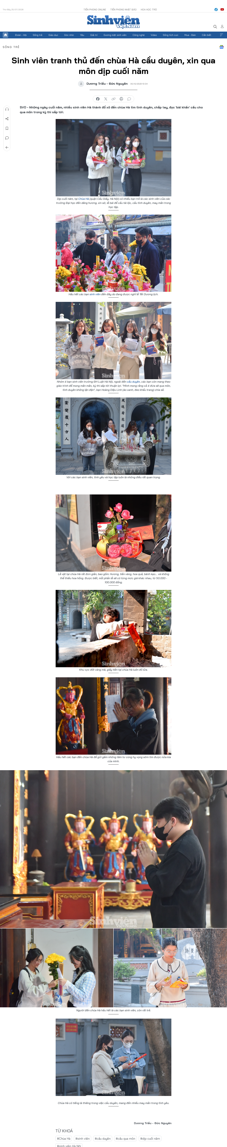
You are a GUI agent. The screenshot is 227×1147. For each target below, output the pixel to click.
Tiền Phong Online (94, 9)
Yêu (82, 35)
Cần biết (206, 35)
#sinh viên (82, 1139)
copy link (113, 99)
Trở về (7, 147)
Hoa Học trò (149, 9)
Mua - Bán (190, 35)
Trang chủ (5, 35)
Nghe (7, 109)
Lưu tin (7, 128)
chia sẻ (98, 99)
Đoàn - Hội (21, 35)
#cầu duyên (103, 1139)
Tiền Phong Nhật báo (123, 9)
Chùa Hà (83, 198)
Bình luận (7, 138)
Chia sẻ (7, 119)
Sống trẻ (37, 35)
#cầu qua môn (125, 1139)
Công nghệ (139, 35)
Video (154, 35)
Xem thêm (221, 35)
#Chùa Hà (63, 1139)
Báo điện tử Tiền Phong (113, 22)
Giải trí (93, 35)
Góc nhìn (69, 35)
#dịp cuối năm (150, 1139)
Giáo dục (53, 35)
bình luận (129, 99)
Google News (221, 47)
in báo (121, 99)
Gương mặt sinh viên (115, 35)
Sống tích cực (170, 35)
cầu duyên (133, 381)
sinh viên (95, 294)
